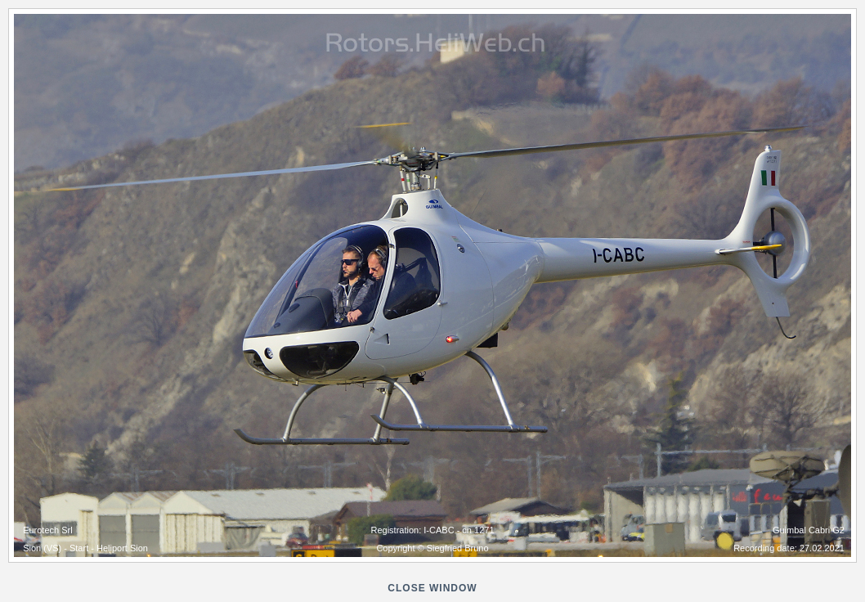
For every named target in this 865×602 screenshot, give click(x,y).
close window (432, 588)
